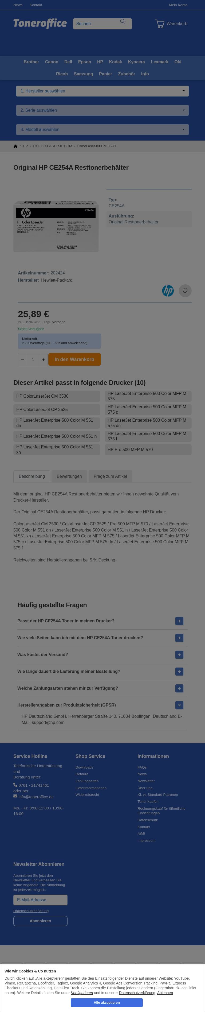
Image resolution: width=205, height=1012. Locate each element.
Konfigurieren (82, 993)
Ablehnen (165, 993)
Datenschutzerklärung (137, 993)
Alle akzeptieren (107, 1003)
